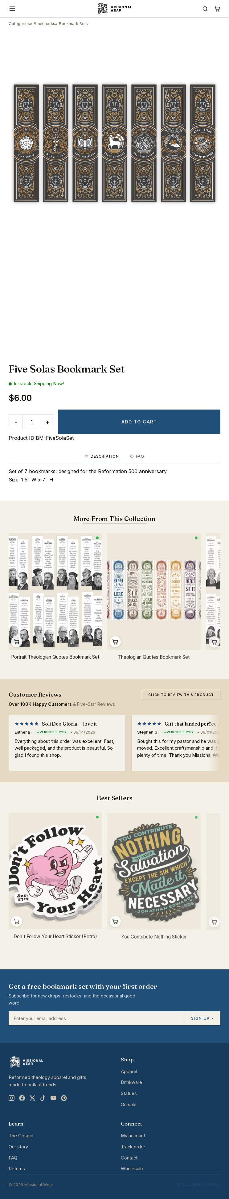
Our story (18, 1147)
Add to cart (139, 422)
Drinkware (131, 1082)
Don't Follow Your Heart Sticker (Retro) (55, 938)
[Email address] (96, 1018)
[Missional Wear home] (114, 9)
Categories (19, 23)
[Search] (205, 9)
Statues (129, 1093)
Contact (129, 1158)
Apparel (129, 1071)
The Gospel (21, 1136)
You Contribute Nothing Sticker (154, 940)
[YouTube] (53, 1097)
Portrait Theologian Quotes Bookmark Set (55, 657)
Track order (133, 1147)
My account (133, 1136)
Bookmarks (44, 23)
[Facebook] (22, 1097)
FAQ (13, 1158)
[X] (32, 1097)
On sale (129, 1104)
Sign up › (202, 1018)
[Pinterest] (64, 1097)
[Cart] (217, 9)
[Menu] (12, 8)
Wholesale (132, 1169)
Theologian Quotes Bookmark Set (154, 658)
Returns (17, 1169)
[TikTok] (43, 1097)
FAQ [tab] (137, 456)
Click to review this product (181, 695)
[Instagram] (11, 1097)
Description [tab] (102, 456)
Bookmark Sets (73, 23)
